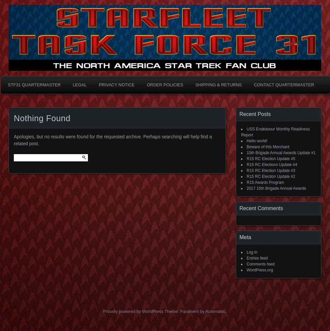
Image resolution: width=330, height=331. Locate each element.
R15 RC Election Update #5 (271, 158)
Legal (80, 84)
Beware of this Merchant (268, 147)
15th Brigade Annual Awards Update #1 (281, 153)
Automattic (216, 311)
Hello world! (257, 141)
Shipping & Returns (218, 84)
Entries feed (257, 258)
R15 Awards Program (265, 182)
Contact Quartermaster (284, 84)
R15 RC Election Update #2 (271, 176)
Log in (252, 252)
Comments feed (261, 264)
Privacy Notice (117, 84)
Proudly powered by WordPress (133, 311)
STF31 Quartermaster (34, 84)
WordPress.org (260, 270)
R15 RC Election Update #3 (271, 170)
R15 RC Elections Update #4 (272, 164)
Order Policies (165, 84)
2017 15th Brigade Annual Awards (276, 188)
